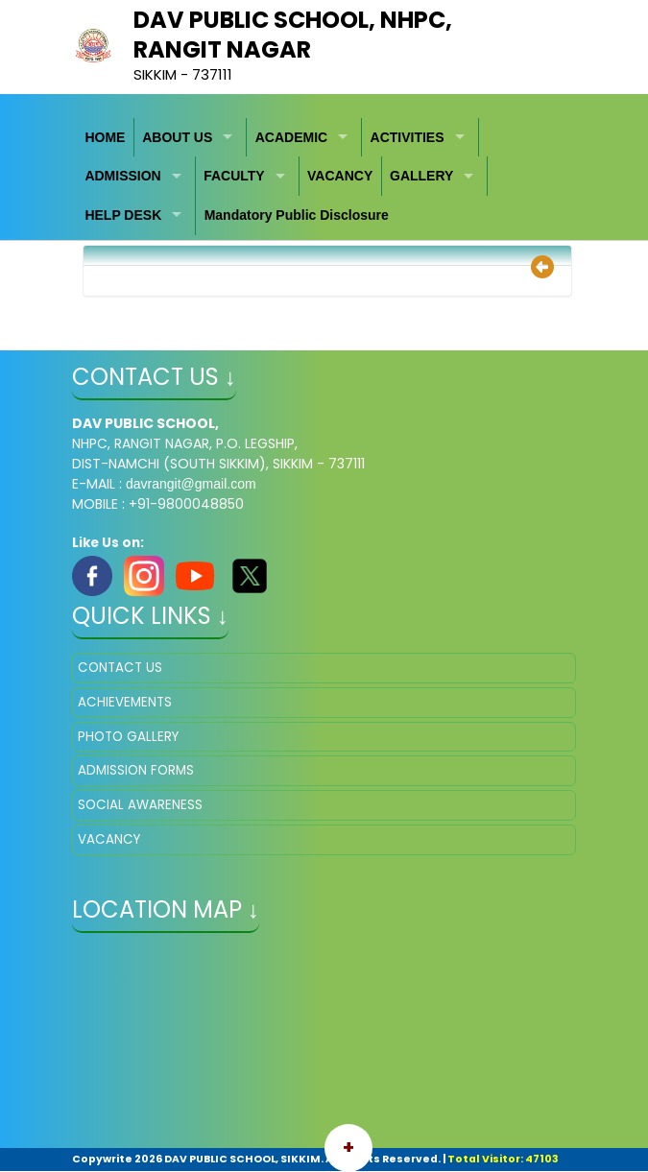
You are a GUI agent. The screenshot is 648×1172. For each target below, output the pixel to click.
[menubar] (324, 176)
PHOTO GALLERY (128, 737)
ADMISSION (122, 175)
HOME (104, 137)
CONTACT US (120, 667)
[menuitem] (105, 137)
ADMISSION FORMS (136, 770)
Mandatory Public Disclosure (296, 215)
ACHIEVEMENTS (125, 702)
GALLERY (421, 175)
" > (324, 1042)
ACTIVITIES (407, 137)
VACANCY (339, 175)
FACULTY (234, 175)
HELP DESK (122, 215)
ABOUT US (177, 137)
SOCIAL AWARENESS (140, 805)
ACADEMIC (291, 137)
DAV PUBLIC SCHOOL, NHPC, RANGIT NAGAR (292, 34)
